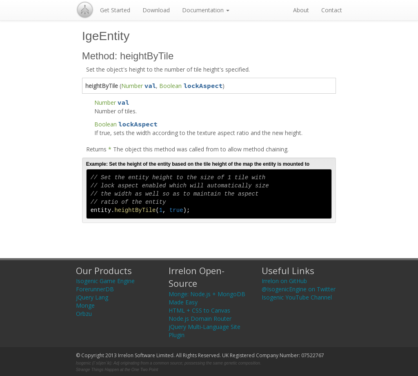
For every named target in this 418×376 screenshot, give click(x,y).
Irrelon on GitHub (284, 281)
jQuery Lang (92, 297)
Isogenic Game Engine (105, 281)
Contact (331, 10)
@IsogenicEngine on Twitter (299, 289)
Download (156, 10)
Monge (85, 305)
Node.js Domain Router (200, 318)
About (301, 10)
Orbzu (84, 313)
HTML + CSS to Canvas (199, 310)
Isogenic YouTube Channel (297, 297)
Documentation (205, 10)
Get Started (115, 10)
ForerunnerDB (95, 289)
